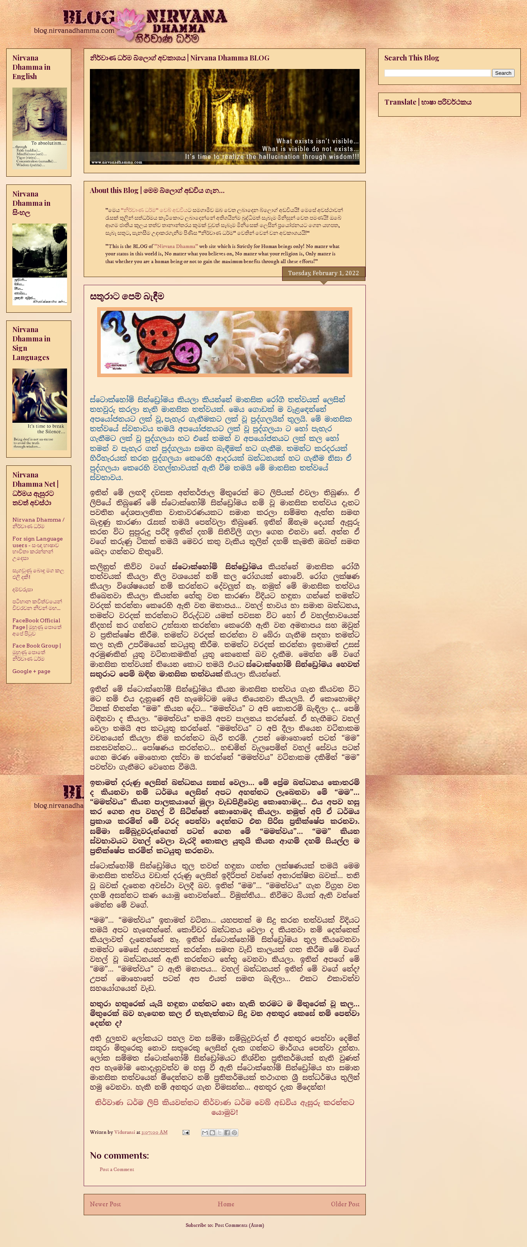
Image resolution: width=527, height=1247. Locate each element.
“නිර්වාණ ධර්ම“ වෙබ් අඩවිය (154, 210)
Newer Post (105, 1204)
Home (226, 1204)
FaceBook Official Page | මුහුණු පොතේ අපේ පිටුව (37, 627)
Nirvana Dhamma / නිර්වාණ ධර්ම (38, 523)
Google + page (31, 671)
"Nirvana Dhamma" (176, 246)
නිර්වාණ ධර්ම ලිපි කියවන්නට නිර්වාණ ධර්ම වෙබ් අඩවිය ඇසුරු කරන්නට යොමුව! (224, 1107)
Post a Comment (117, 1169)
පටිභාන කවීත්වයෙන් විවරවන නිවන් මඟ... (37, 604)
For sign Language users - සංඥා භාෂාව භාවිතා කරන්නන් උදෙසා (37, 548)
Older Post (345, 1204)
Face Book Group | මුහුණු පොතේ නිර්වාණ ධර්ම (36, 652)
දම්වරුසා (22, 589)
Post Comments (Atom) (239, 1225)
